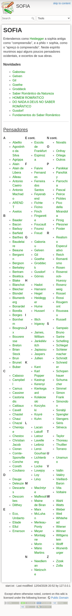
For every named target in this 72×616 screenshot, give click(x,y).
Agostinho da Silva (18, 151)
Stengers (62, 418)
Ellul (15, 526)
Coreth (17, 466)
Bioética (17, 276)
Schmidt (61, 358)
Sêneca (61, 427)
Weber (60, 509)
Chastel (17, 414)
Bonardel (18, 306)
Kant (37, 367)
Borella (17, 310)
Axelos (17, 211)
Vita (58, 487)
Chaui (16, 418)
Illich (37, 319)
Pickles (61, 198)
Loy (36, 475)
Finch (38, 211)
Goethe (17, 84)
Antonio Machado (17, 194)
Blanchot (18, 284)
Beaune (17, 250)
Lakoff (38, 431)
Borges (17, 315)
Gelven (17, 76)
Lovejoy (39, 470)
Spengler (62, 414)
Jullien (38, 358)
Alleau (16, 177)
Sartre (60, 336)
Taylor (60, 436)
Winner (61, 531)
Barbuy (17, 228)
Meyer (38, 531)
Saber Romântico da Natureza (33, 93)
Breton (17, 345)
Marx (37, 509)
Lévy (37, 479)
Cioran (17, 449)
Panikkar (62, 168)
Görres (39, 276)
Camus (17, 388)
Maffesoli (40, 496)
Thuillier (61, 444)
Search (33, 18)
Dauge (17, 479)
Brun (15, 358)
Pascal (60, 190)
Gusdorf (17, 110)
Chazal (17, 423)
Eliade (16, 522)
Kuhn (37, 418)
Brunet (17, 362)
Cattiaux (18, 405)
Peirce (60, 194)
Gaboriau (18, 71)
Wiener (61, 526)
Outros (60, 159)
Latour (38, 436)
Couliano (18, 470)
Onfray (60, 151)
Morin (38, 544)
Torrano (61, 449)
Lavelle (39, 440)
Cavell (16, 410)
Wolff (59, 544)
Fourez (39, 228)
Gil (14, 80)
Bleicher (18, 289)
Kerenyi (39, 384)
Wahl (59, 500)
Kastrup (39, 379)
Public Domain (59, 597)
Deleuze (18, 483)
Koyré (38, 414)
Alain (15, 164)
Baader (17, 220)
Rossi (60, 298)
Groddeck (19, 89)
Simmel (61, 388)
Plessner (62, 224)
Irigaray (39, 323)
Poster (60, 228)
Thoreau (62, 440)
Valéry (60, 475)
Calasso (18, 375)
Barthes (17, 237)
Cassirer (18, 392)
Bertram (17, 271)
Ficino (38, 207)
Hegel (38, 293)
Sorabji (61, 410)
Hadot (38, 284)
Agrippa (17, 159)
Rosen (60, 267)
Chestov (18, 436)
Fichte (38, 202)
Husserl (39, 310)
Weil (59, 513)
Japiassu (40, 349)
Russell (61, 319)
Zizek (59, 561)
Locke (38, 466)
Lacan (38, 427)
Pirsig (60, 220)
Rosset (61, 293)
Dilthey (17, 505)
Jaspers (39, 354)
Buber (16, 367)
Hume (38, 306)
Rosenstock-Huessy (61, 276)
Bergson (18, 263)
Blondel (17, 293)
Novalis (61, 142)
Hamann (40, 289)
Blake (16, 280)
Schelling (62, 341)
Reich (60, 254)
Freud (38, 233)
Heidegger (37, 38)
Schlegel (62, 345)
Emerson (18, 531)
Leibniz (39, 444)
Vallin (59, 470)
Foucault (40, 224)
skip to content (61, 3)
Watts (60, 505)
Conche (17, 461)
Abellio (17, 142)
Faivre (38, 168)
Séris (59, 423)
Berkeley (18, 267)
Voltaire (61, 492)
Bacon (16, 224)
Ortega (60, 155)
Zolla (59, 565)
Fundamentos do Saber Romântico (36, 115)
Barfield (17, 233)
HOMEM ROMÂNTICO (28, 97)
